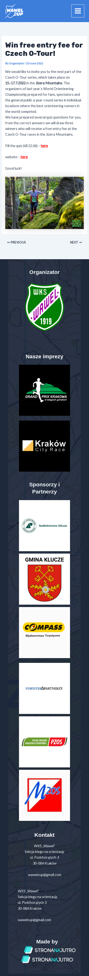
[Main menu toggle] (78, 11)
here (44, 146)
